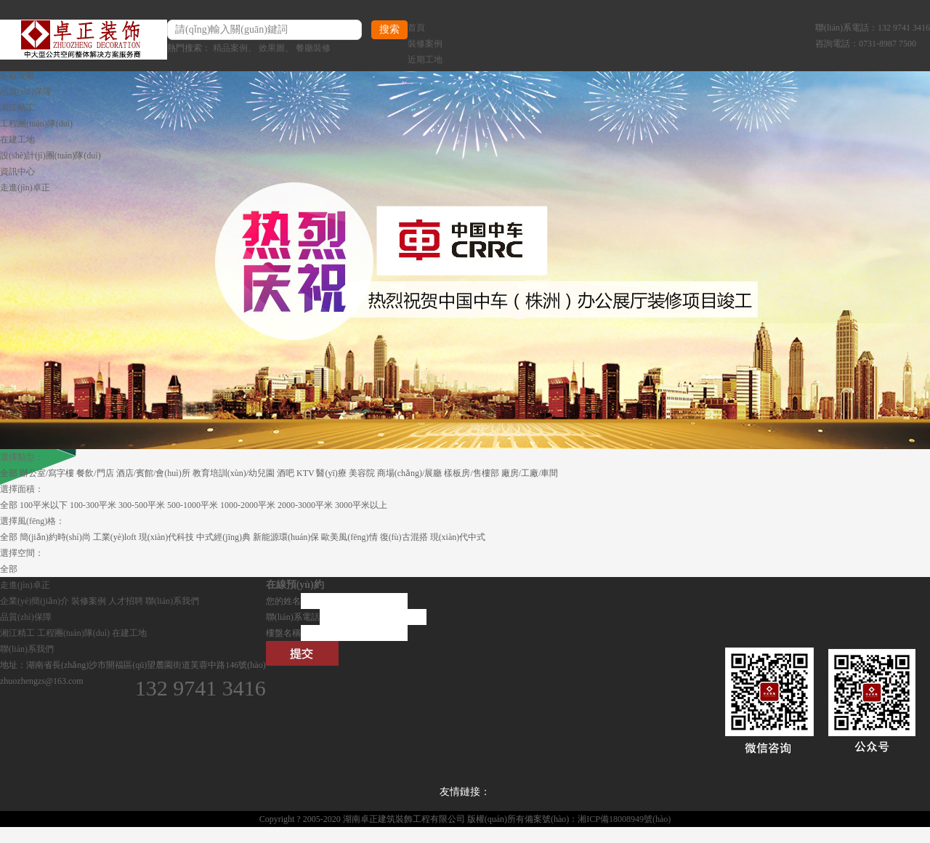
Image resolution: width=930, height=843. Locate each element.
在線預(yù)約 (295, 584)
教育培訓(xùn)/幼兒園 (234, 473)
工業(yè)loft (115, 537)
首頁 (416, 28)
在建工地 (17, 139)
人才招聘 (125, 601)
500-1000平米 (192, 505)
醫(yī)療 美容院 (345, 473)
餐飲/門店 (94, 473)
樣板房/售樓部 (471, 473)
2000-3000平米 (305, 505)
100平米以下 (44, 505)
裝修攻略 (17, 75)
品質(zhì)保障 (26, 91)
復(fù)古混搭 (404, 537)
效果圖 (272, 48)
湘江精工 (17, 107)
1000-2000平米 (247, 505)
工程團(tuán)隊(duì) (36, 123)
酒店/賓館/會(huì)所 (153, 473)
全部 (8, 473)
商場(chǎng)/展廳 (409, 473)
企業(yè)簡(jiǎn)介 (34, 601)
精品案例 (230, 48)
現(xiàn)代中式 (458, 537)
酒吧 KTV (295, 473)
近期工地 (425, 60)
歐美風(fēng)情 (349, 537)
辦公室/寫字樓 (47, 473)
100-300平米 (93, 505)
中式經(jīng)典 (223, 537)
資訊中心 (17, 171)
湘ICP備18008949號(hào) (624, 819)
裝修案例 (425, 44)
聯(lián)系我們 (172, 601)
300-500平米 (141, 505)
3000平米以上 (361, 505)
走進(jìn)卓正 (25, 187)
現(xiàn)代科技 (167, 537)
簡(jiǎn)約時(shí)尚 (55, 537)
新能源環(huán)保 (286, 537)
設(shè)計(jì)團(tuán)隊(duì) (50, 155)
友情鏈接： (465, 791)
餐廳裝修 (313, 48)
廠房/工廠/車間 (530, 473)
